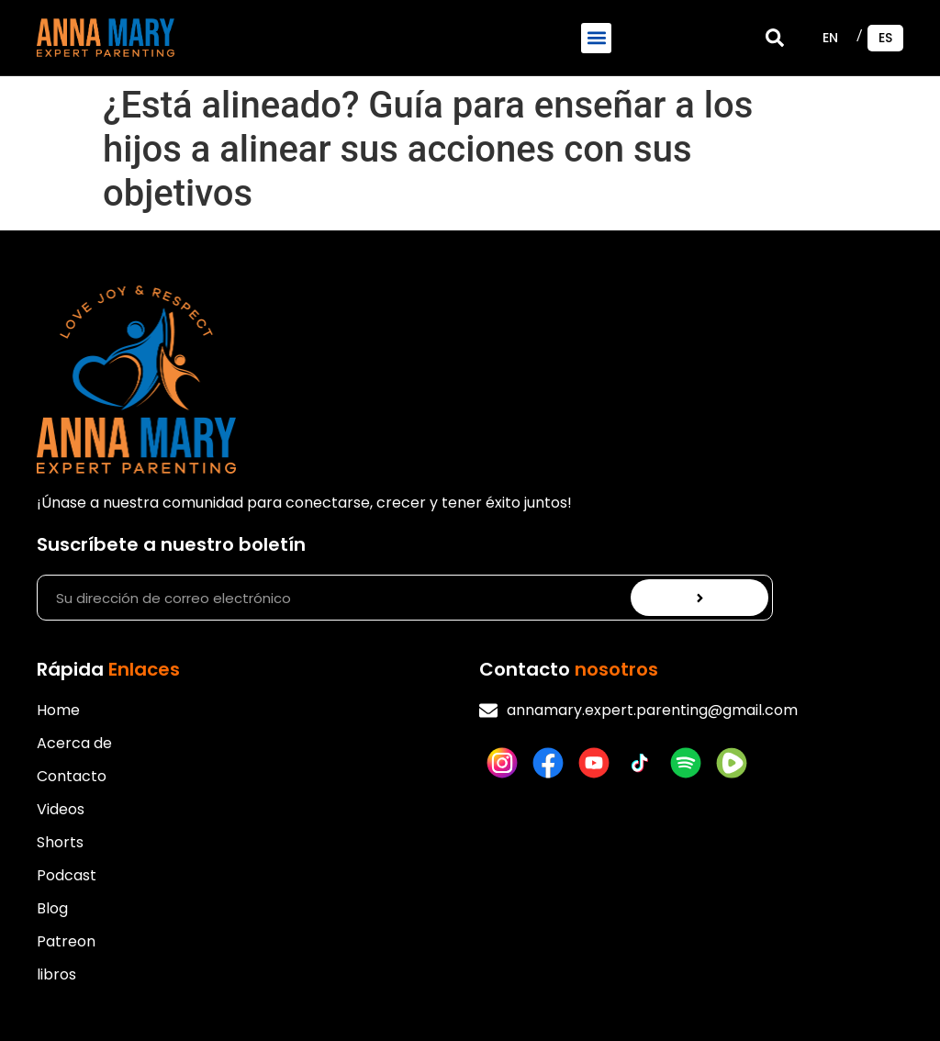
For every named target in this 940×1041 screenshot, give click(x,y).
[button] (596, 38)
